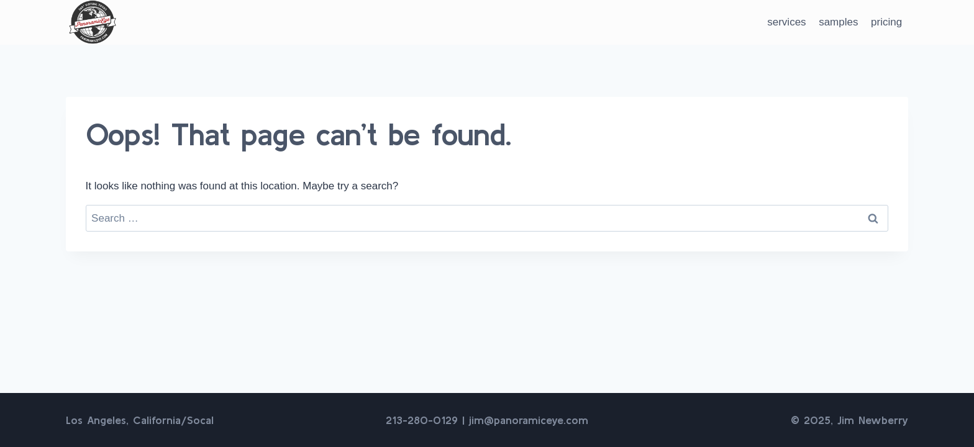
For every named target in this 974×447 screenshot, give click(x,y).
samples (838, 22)
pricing (886, 22)
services (786, 22)
